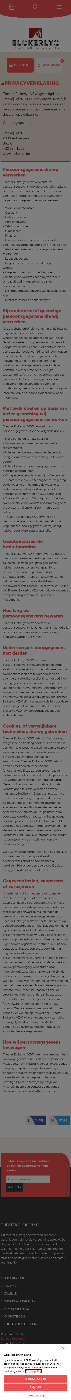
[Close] (63, 1348)
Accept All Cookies (35, 1378)
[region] (35, 1372)
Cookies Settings (35, 1395)
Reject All (35, 1387)
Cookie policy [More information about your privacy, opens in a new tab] (33, 1371)
